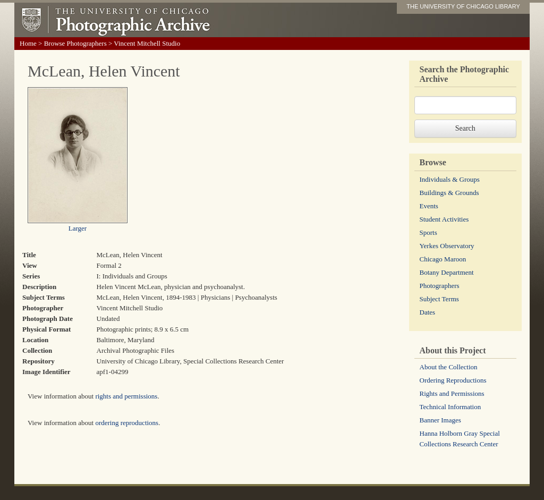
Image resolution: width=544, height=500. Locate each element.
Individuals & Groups (450, 179)
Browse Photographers (75, 43)
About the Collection (449, 367)
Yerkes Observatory (447, 246)
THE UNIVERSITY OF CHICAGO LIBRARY (463, 6)
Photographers (440, 286)
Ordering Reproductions (453, 380)
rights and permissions (126, 396)
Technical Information (450, 407)
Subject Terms (439, 299)
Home (28, 43)
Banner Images (440, 420)
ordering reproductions (126, 423)
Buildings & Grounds (449, 193)
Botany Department (447, 272)
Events (429, 206)
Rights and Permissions (452, 393)
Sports (428, 232)
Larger (78, 228)
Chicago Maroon (443, 259)
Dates (428, 312)
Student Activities (444, 219)
